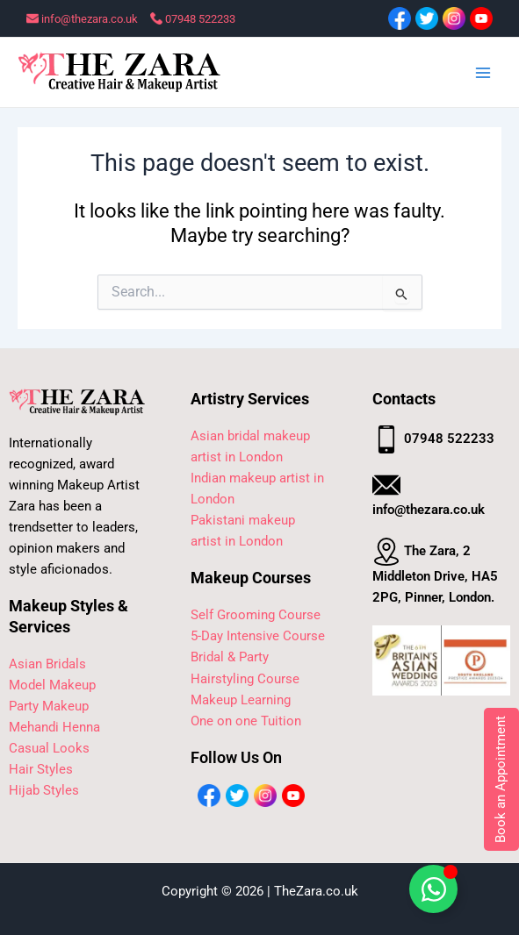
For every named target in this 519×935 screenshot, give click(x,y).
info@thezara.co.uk (82, 18)
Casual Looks (49, 748)
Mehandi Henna (54, 727)
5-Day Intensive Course (258, 636)
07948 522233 (192, 18)
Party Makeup (49, 706)
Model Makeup (52, 685)
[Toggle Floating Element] (433, 889)
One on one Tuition (246, 721)
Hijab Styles (44, 790)
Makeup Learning (241, 700)
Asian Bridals (47, 664)
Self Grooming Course (256, 615)
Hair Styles (41, 769)
